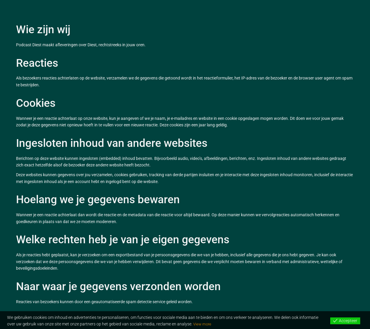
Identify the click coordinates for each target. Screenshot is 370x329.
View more (202, 324)
